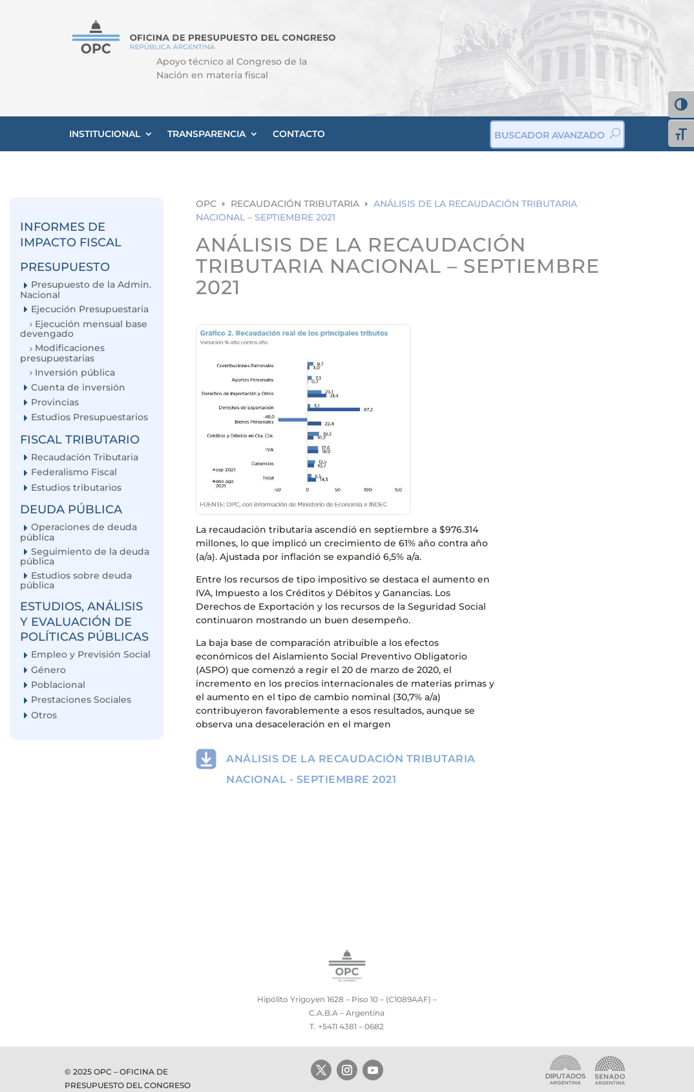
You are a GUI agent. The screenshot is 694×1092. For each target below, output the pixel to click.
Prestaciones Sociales (81, 700)
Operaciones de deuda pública (78, 531)
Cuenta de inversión (78, 387)
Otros (44, 715)
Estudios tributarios (76, 488)
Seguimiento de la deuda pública (84, 556)
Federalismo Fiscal (74, 472)
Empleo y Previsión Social (91, 654)
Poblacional (58, 685)
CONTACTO (299, 133)
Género (48, 670)
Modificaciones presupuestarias (62, 352)
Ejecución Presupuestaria (90, 309)
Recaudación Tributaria (84, 457)
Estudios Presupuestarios (89, 417)
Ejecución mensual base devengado (83, 328)
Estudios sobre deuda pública (76, 580)
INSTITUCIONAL (104, 133)
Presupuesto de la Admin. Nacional (85, 289)
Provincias (55, 402)
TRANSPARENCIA (206, 133)
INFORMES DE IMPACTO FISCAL (70, 234)
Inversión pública (75, 373)
